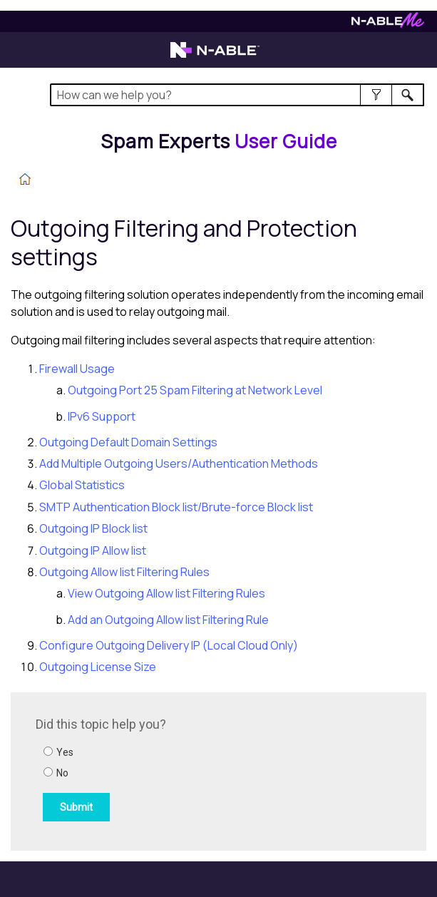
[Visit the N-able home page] (214, 56)
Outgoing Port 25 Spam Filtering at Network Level (195, 390)
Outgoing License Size (97, 667)
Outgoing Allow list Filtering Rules (124, 572)
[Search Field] (237, 94)
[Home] (219, 141)
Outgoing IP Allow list (92, 550)
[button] (376, 94)
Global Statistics (82, 485)
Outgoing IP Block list (93, 528)
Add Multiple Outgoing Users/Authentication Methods (178, 463)
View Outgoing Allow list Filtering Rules (166, 593)
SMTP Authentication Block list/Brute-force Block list (176, 507)
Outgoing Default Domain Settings (128, 442)
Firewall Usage (77, 368)
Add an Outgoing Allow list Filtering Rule (168, 619)
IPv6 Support (101, 416)
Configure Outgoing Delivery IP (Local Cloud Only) (168, 645)
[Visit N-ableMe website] (387, 24)
